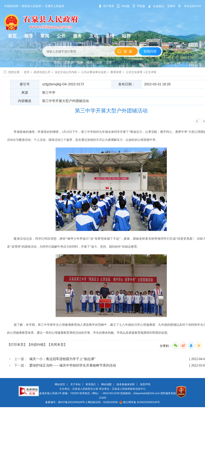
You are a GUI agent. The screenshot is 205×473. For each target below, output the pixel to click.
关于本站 (75, 384)
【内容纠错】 (37, 344)
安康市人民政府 (54, 6)
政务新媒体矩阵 (126, 384)
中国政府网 (11, 6)
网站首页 (60, 384)
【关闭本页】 (57, 344)
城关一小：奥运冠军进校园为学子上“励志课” (62, 359)
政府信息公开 (42, 72)
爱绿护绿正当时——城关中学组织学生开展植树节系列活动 (72, 365)
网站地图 (106, 384)
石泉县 (69, 62)
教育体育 (116, 72)
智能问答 (150, 51)
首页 (26, 72)
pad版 (123, 6)
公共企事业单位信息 (93, 72)
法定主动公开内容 (66, 72)
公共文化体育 (134, 72)
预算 (90, 62)
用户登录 (106, 6)
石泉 (80, 62)
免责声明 (145, 384)
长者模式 (156, 6)
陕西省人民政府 (31, 6)
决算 (109, 62)
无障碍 (171, 6)
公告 (99, 62)
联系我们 (91, 384)
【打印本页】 (17, 344)
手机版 (138, 6)
